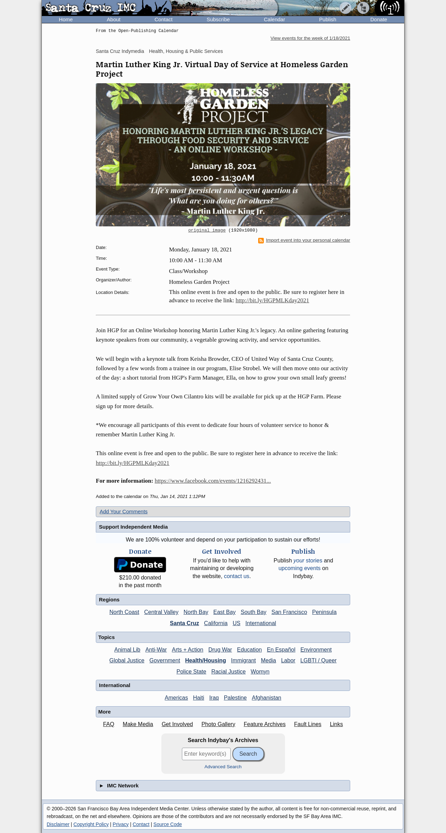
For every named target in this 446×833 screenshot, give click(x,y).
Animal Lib (127, 650)
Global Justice (127, 660)
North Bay (196, 612)
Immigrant (243, 660)
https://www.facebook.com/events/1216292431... (213, 480)
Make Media (138, 724)
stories (307, 560)
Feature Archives (265, 724)
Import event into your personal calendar (304, 240)
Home (66, 19)
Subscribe (218, 19)
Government (164, 660)
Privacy (121, 824)
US (236, 623)
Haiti (198, 698)
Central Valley (161, 612)
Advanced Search (223, 766)
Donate (378, 19)
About (114, 19)
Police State (191, 672)
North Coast (124, 612)
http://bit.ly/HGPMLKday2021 (272, 300)
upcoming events (299, 568)
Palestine (235, 698)
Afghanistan (267, 698)
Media (268, 660)
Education (249, 650)
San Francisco (289, 612)
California (216, 623)
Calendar (274, 19)
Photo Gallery (218, 724)
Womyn (260, 672)
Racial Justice (228, 672)
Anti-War (156, 650)
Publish (327, 19)
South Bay (254, 612)
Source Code (167, 824)
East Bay (224, 612)
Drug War (220, 650)
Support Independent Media (133, 527)
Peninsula (324, 612)
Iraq (214, 698)
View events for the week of (310, 38)
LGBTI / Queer (318, 660)
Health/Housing (205, 660)
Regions (109, 599)
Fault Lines (307, 724)
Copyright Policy (91, 824)
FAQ (108, 724)
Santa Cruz (184, 623)
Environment (316, 650)
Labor (288, 660)
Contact (163, 19)
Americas (176, 698)
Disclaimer (58, 824)
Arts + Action (187, 650)
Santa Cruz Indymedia (120, 51)
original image (207, 230)
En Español (281, 650)
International (260, 623)
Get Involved (177, 724)
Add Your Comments (124, 511)
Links (336, 724)
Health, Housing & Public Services (186, 51)
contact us (236, 576)
